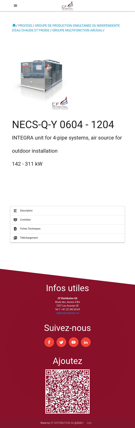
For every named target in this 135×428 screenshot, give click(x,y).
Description (23, 213)
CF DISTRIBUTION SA (62, 423)
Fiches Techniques (27, 231)
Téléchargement (25, 240)
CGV (89, 423)
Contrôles (22, 222)
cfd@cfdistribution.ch (67, 313)
